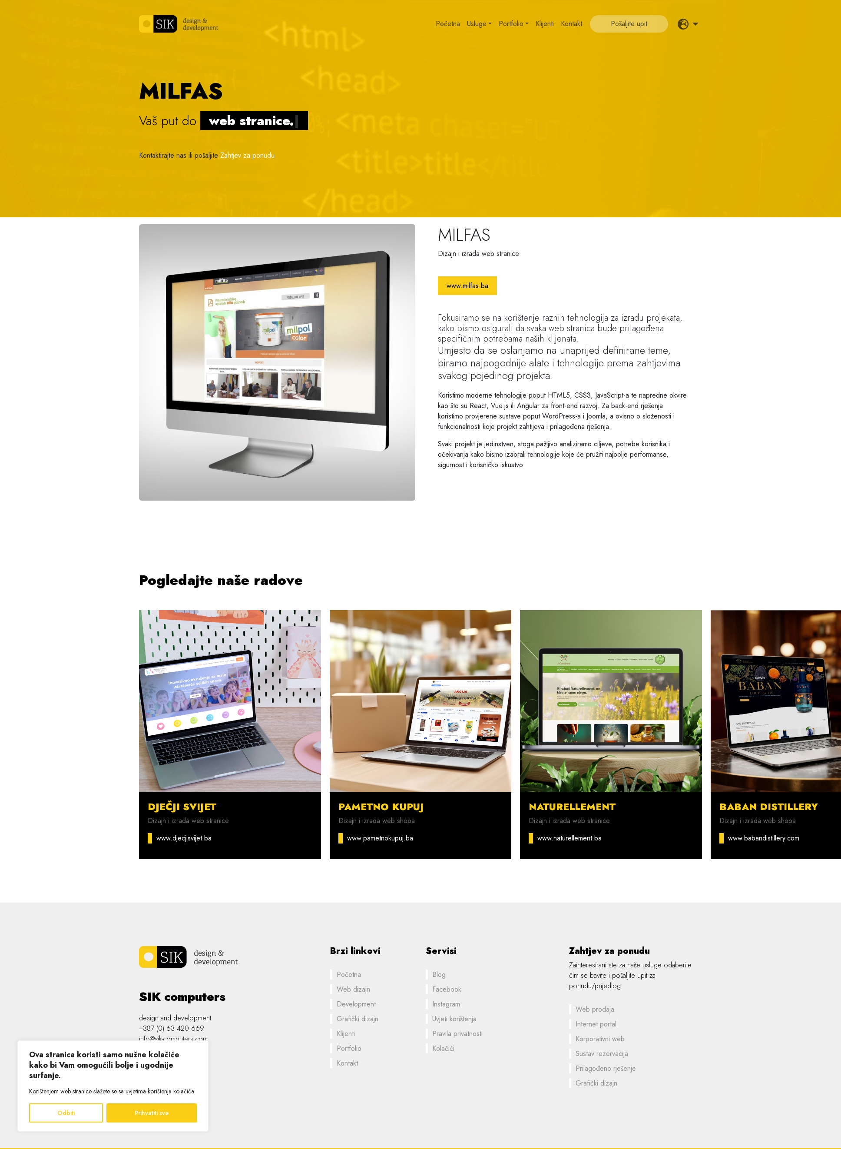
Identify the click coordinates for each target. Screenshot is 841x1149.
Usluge (477, 24)
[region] (113, 1086)
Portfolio (511, 24)
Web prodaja (595, 1009)
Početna (448, 24)
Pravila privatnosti (457, 1034)
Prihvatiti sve (152, 1113)
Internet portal (596, 1024)
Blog (439, 975)
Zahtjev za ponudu (247, 155)
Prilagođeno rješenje (606, 1068)
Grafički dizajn (357, 1019)
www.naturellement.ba (569, 838)
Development (356, 1004)
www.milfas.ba (467, 286)
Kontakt (571, 24)
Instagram (446, 1004)
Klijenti (545, 24)
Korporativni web (600, 1039)
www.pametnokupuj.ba (380, 838)
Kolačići (443, 1048)
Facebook (446, 989)
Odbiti (66, 1113)
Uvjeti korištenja (454, 1019)
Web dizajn (353, 989)
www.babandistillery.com (763, 838)
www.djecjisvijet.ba (184, 838)
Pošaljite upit (629, 24)
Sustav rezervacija (602, 1054)
